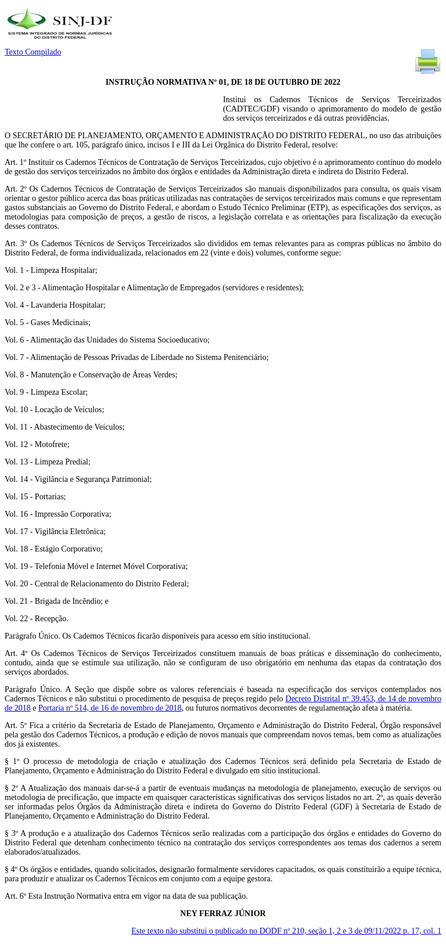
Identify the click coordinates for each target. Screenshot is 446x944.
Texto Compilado (33, 52)
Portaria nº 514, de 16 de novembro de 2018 (110, 708)
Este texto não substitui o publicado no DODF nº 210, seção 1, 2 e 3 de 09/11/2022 (286, 931)
